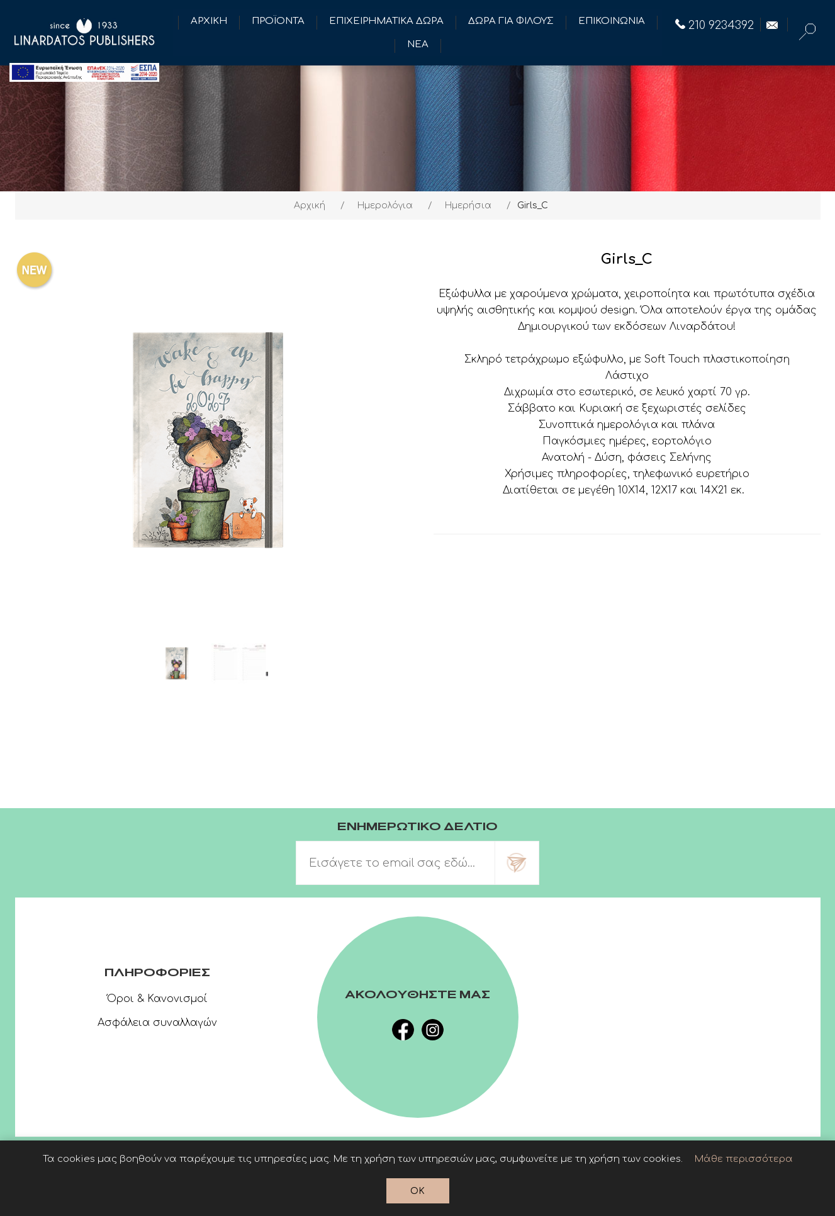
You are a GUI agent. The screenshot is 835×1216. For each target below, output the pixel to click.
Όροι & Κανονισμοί (157, 999)
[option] (176, 663)
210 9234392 (714, 25)
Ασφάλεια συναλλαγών (157, 1022)
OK (417, 1191)
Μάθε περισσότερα (744, 1159)
